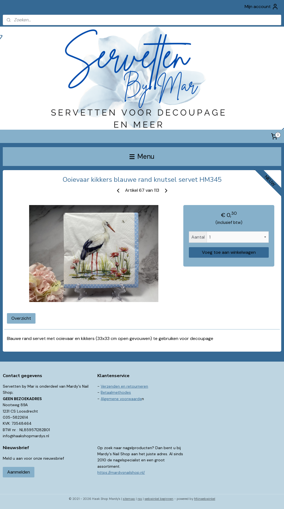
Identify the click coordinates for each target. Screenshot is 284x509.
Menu (142, 156)
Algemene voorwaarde (121, 398)
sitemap (129, 499)
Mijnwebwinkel (204, 499)
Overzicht (21, 318)
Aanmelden (18, 472)
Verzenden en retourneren (124, 386)
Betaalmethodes (116, 392)
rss (140, 499)
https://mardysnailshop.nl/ (121, 472)
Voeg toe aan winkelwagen (229, 252)
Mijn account (261, 6)
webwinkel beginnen (158, 499)
